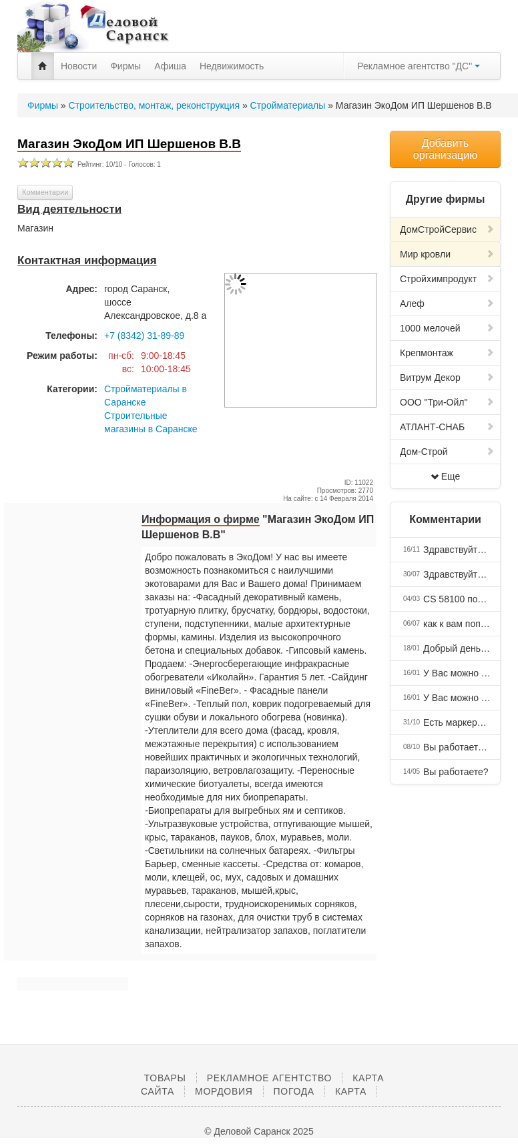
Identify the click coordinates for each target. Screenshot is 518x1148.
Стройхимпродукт (447, 278)
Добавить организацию (445, 149)
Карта (350, 1091)
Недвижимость (232, 66)
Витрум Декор (447, 377)
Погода (294, 1091)
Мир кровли (447, 254)
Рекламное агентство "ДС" (418, 66)
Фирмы (125, 66)
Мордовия (223, 1091)
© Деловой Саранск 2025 (258, 1131)
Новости (79, 66)
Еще (446, 476)
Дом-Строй (447, 451)
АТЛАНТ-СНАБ (447, 427)
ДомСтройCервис (447, 229)
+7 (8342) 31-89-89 (144, 335)
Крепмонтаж (447, 353)
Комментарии (45, 192)
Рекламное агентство (269, 1078)
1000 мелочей (447, 328)
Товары (165, 1078)
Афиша (170, 66)
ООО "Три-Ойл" (447, 402)
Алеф (447, 303)
